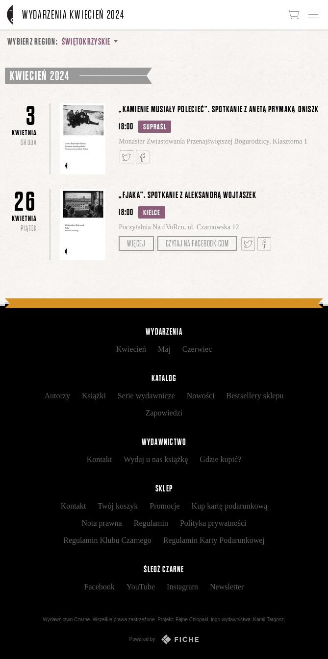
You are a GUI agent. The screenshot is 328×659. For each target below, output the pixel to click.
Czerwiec (197, 349)
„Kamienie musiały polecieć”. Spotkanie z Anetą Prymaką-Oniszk (219, 109)
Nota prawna (102, 523)
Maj (164, 349)
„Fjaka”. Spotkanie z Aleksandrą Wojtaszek (187, 195)
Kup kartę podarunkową (230, 506)
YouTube (140, 587)
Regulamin (151, 523)
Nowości (201, 395)
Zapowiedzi (164, 413)
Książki (94, 395)
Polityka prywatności (213, 523)
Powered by (164, 639)
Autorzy (57, 395)
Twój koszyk (118, 506)
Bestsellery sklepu (255, 395)
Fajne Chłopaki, (192, 619)
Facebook (99, 587)
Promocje (164, 506)
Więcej (136, 243)
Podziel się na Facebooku (143, 157)
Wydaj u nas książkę (156, 459)
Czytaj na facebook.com (197, 243)
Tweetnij (126, 157)
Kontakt (99, 459)
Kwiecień (131, 349)
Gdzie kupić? (220, 459)
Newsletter (227, 587)
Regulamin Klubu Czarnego (107, 540)
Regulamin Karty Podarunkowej (214, 540)
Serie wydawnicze (146, 395)
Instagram (182, 587)
